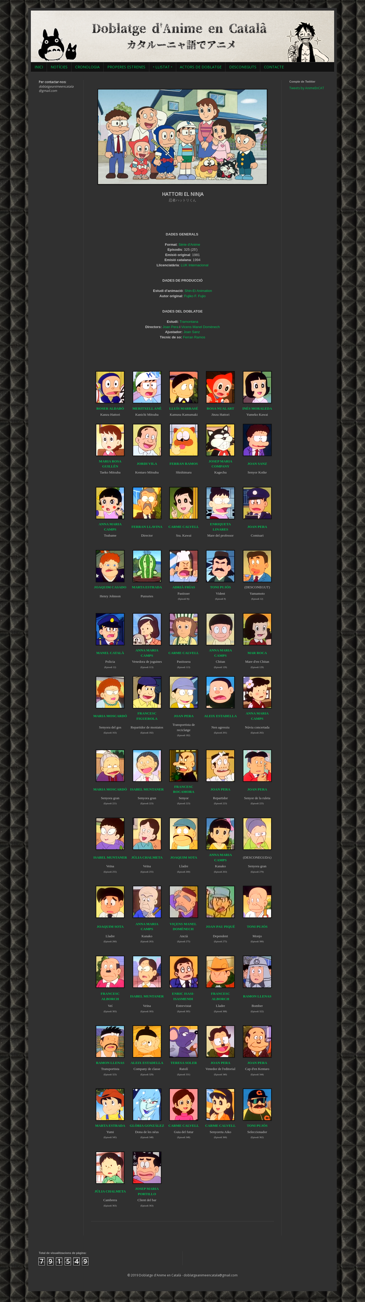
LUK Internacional (194, 265)
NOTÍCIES (59, 66)
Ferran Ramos (194, 337)
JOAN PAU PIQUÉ (220, 927)
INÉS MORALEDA (257, 408)
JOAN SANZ (257, 464)
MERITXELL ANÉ (146, 408)
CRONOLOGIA (87, 66)
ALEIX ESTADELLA (220, 716)
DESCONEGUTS (242, 66)
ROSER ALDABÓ (110, 408)
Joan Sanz (192, 332)
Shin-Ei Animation (198, 291)
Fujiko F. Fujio (194, 296)
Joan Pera (171, 327)
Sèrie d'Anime (189, 245)
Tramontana (189, 322)
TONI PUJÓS (220, 587)
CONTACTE (274, 66)
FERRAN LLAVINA (146, 527)
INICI (39, 66)
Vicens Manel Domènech (200, 327)
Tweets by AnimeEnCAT (306, 88)
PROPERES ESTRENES (126, 66)
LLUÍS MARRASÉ (183, 408)
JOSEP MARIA (147, 1189)
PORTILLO (147, 1194)
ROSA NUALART (220, 408)
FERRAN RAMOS (184, 464)
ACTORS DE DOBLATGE (201, 66)
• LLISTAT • (162, 66)
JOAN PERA (220, 789)
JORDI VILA (147, 464)
